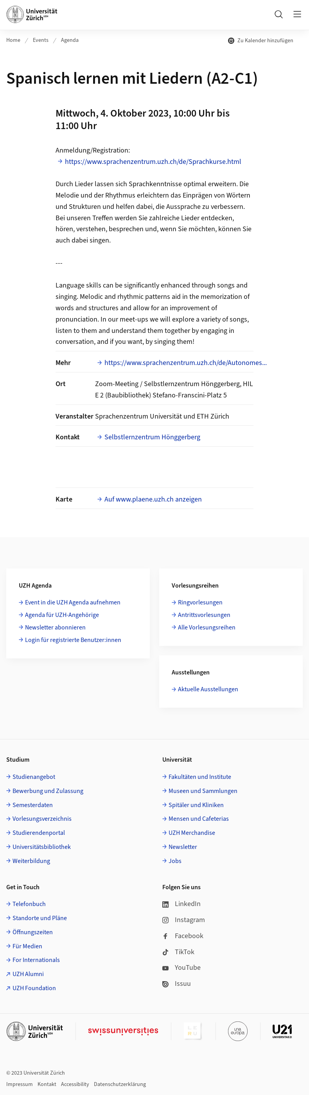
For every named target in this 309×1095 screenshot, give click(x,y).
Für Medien (27, 946)
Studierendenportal (39, 833)
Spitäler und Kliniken (196, 805)
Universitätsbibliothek (42, 847)
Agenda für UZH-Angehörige (62, 615)
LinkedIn (181, 904)
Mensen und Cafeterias (199, 819)
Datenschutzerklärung (120, 1084)
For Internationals (36, 960)
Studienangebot (34, 777)
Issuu (176, 984)
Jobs (175, 861)
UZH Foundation (34, 988)
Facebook (182, 936)
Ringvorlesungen (200, 602)
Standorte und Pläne (40, 918)
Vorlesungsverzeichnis (42, 819)
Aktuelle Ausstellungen (208, 689)
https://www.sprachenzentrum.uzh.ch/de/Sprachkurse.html (153, 162)
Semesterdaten (33, 805)
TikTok (178, 952)
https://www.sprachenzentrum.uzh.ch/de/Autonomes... (185, 363)
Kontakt (47, 1084)
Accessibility (75, 1084)
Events (41, 40)
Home (13, 40)
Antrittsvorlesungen (204, 615)
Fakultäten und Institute (200, 777)
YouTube (181, 968)
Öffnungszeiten (33, 932)
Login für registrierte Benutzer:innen (73, 640)
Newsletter (183, 847)
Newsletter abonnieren (55, 627)
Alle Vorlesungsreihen (206, 627)
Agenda (70, 40)
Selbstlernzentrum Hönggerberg (152, 437)
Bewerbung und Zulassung (48, 791)
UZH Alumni (28, 974)
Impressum (19, 1084)
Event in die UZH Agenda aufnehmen (72, 602)
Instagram (183, 920)
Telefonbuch (29, 904)
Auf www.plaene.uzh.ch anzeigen (153, 499)
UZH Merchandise (192, 833)
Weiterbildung (31, 861)
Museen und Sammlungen (203, 791)
